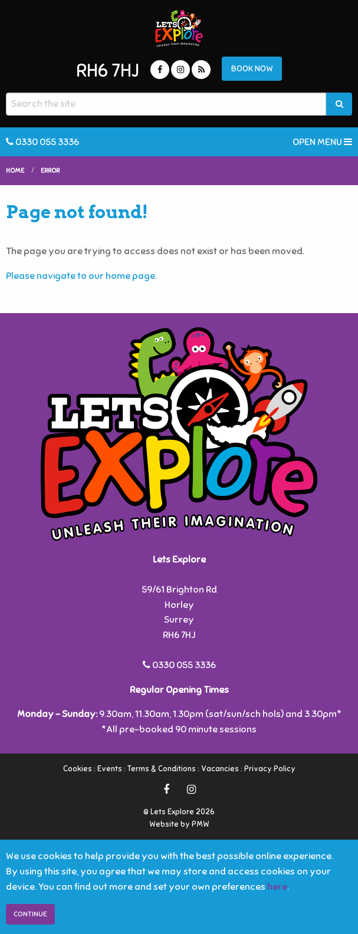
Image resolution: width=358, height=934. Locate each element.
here (277, 887)
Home (15, 170)
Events (109, 769)
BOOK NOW (252, 68)
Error (50, 170)
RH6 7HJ (107, 71)
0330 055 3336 (42, 141)
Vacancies (220, 769)
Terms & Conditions (161, 769)
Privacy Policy (269, 769)
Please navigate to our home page (80, 276)
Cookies (77, 769)
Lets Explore (179, 28)
